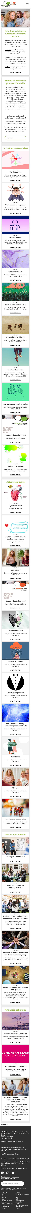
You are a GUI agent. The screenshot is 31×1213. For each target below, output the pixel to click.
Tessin (17, 1197)
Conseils (8, 50)
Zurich (17, 1208)
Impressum (15, 1177)
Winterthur (19, 1202)
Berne (3, 1196)
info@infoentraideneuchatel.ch (12, 1141)
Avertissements (5, 1177)
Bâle (3, 1194)
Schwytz (4, 1208)
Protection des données (8, 1178)
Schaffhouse (5, 1207)
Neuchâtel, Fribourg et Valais (8, 1204)
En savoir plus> (15, 72)
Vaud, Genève (20, 1200)
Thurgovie (19, 1196)
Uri (17, 1199)
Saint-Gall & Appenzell (22, 1194)
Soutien (7, 67)
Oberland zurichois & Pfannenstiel (22, 1206)
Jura (3, 1199)
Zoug (17, 1203)
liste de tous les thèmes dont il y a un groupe (15, 122)
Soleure (18, 1193)
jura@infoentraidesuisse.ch (10, 1154)
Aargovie (4, 1193)
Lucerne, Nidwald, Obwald (7, 1201)
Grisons (4, 1197)
